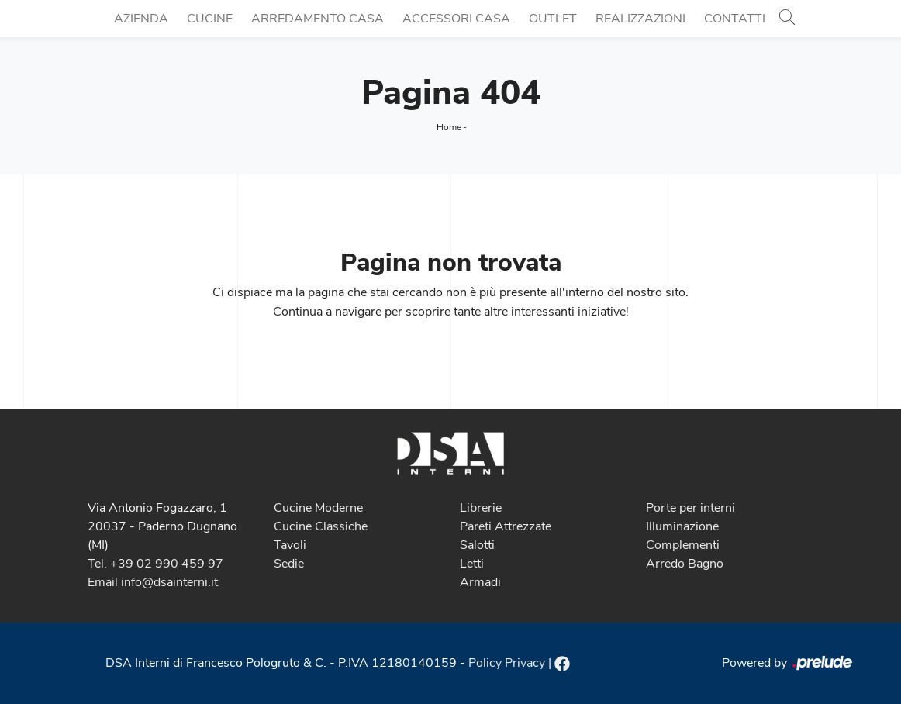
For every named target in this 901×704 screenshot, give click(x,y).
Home (449, 127)
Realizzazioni (640, 18)
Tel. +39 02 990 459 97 (155, 563)
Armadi (480, 582)
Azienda (141, 18)
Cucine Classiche (321, 526)
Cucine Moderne (318, 507)
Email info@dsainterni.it (153, 582)
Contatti (734, 18)
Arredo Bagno (684, 563)
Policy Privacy (506, 662)
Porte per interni (690, 507)
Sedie (289, 563)
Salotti (477, 545)
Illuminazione (682, 526)
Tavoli (290, 545)
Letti (472, 563)
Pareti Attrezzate (505, 526)
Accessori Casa (456, 18)
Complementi (683, 545)
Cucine (210, 18)
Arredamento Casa (317, 18)
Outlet (553, 18)
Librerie (481, 507)
